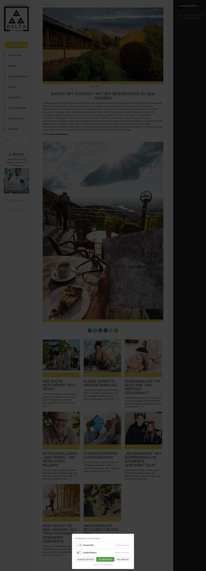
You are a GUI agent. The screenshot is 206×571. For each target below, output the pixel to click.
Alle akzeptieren (105, 559)
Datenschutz (108, 565)
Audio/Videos (90, 553)
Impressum (97, 565)
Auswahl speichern (85, 559)
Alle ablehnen (123, 559)
